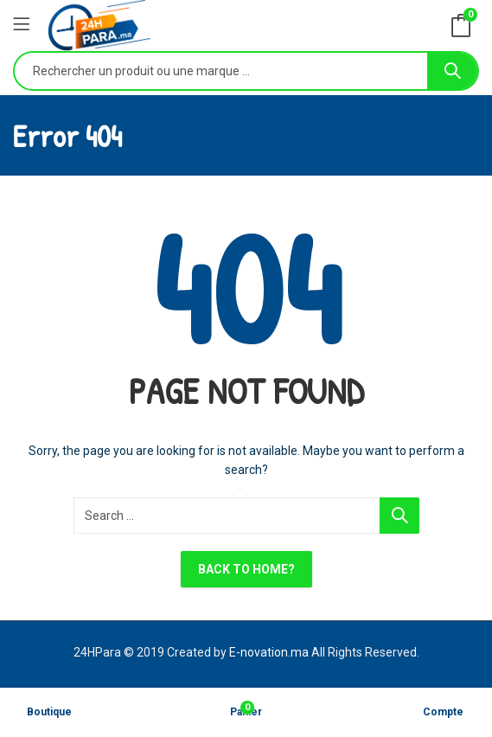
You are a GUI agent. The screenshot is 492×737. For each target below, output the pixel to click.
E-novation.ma (269, 652)
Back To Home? (246, 569)
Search (452, 71)
